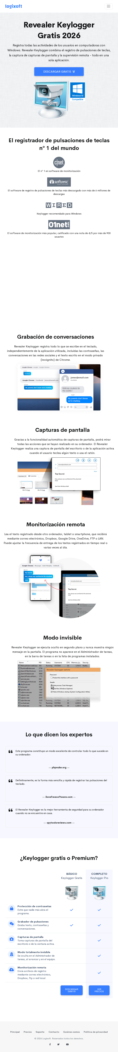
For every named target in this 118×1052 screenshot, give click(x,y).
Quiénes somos (71, 1032)
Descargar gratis (59, 71)
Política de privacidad (96, 1032)
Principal (15, 1032)
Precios (28, 1032)
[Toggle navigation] (109, 6)
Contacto (54, 1032)
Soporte (40, 1032)
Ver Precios (99, 990)
